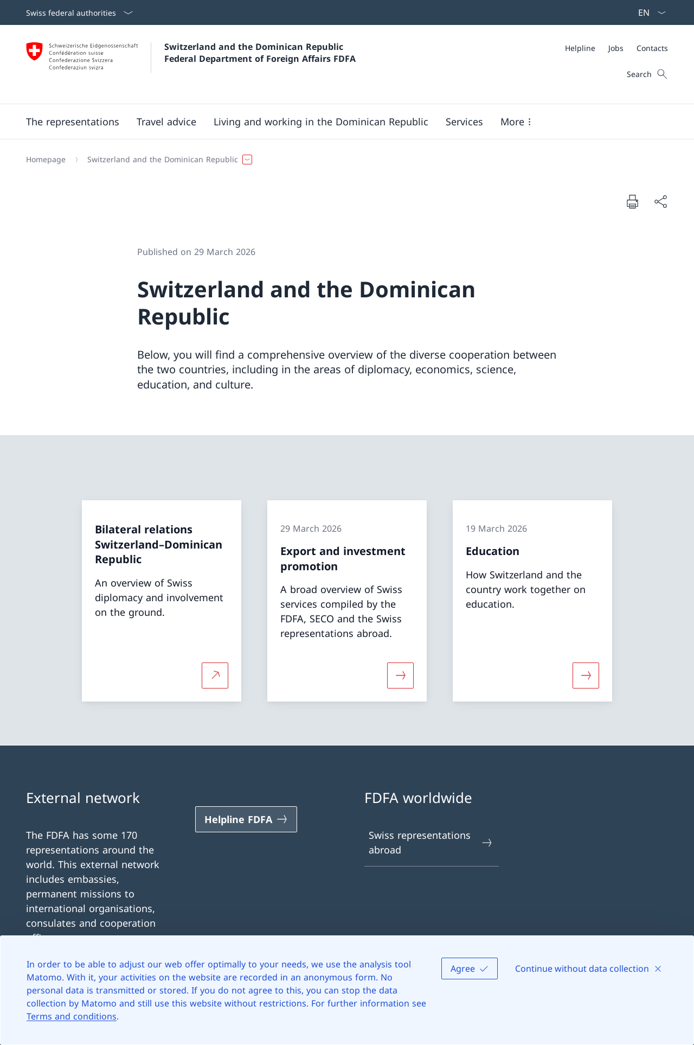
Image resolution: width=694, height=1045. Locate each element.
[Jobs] (616, 48)
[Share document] (660, 201)
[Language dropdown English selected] (648, 12)
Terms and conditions (72, 1016)
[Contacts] (652, 48)
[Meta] (616, 48)
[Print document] (632, 201)
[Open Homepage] (191, 64)
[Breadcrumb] (342, 159)
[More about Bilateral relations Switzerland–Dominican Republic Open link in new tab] (214, 675)
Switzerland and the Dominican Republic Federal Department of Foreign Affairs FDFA (260, 53)
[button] (72, 121)
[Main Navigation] (338, 121)
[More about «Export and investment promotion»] (400, 675)
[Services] (464, 121)
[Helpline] (580, 48)
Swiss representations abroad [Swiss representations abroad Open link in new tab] (431, 842)
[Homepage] (45, 159)
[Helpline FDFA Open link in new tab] (246, 819)
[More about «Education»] (586, 675)
